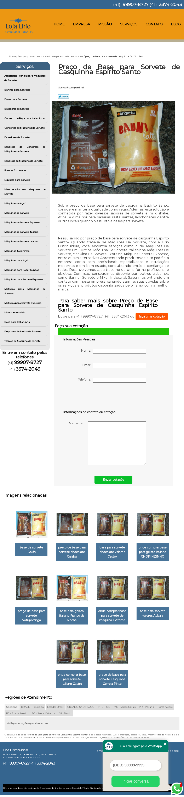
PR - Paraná (146, 709)
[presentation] (89, 397)
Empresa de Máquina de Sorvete (23, 160)
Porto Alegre (165, 709)
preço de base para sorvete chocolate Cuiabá (71, 552)
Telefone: (112, 380)
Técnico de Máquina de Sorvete (22, 341)
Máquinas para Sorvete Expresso (23, 279)
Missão (105, 24)
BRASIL (25, 709)
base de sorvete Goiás (29, 550)
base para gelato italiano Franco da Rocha (71, 617)
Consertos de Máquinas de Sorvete (24, 127)
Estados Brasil (55, 709)
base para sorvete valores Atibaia (155, 615)
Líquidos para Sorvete (17, 179)
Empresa (81, 24)
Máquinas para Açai (16, 260)
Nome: (113, 351)
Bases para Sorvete (15, 99)
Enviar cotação (113, 480)
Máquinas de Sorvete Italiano (21, 231)
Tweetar (63, 96)
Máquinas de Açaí (15, 203)
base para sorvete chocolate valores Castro (113, 552)
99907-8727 (136, 4)
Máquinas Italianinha (17, 250)
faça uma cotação (152, 316)
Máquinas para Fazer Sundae (22, 269)
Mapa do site (170, 753)
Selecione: (12, 709)
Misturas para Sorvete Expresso (23, 303)
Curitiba (39, 709)
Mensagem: (107, 443)
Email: (114, 365)
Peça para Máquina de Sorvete (22, 331)
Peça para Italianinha (17, 322)
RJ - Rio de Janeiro (17, 715)
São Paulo (65, 715)
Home (59, 24)
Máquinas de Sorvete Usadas (21, 241)
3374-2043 (170, 4)
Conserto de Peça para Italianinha (24, 118)
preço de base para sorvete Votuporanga (29, 617)
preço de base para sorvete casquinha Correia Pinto (113, 682)
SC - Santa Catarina (44, 715)
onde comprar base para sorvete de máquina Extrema (113, 617)
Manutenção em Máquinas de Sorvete (24, 191)
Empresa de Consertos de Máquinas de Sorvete (24, 149)
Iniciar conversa (135, 781)
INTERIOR (104, 709)
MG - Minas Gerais (125, 709)
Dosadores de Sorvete (17, 137)
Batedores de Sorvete (17, 108)
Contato (154, 24)
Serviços (128, 24)
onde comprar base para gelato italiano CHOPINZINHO (155, 552)
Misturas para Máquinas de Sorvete (24, 291)
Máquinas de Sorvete (16, 212)
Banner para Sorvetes (17, 89)
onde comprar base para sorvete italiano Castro (71, 682)
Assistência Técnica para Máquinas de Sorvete (24, 78)
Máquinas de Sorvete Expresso (22, 222)
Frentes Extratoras (15, 170)
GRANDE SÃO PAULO (80, 709)
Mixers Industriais (14, 312)
